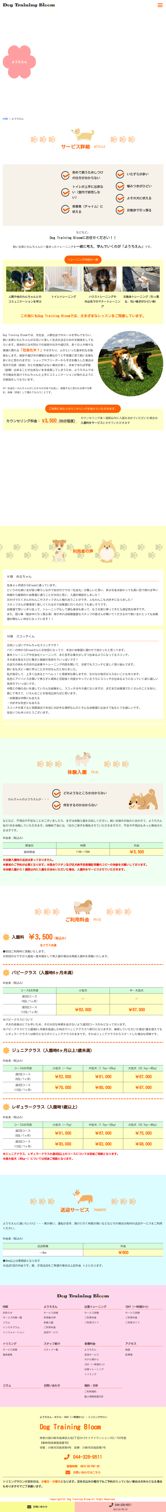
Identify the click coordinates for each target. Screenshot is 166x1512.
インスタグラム (11, 1327)
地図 (127, 1350)
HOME (5, 1306)
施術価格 (7, 1354)
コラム (6, 1322)
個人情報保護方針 (94, 1396)
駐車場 (128, 1354)
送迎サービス (51, 1332)
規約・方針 (91, 1385)
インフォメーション (13, 1332)
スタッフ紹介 (52, 1343)
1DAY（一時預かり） (137, 1306)
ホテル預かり (91, 1359)
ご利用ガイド (91, 1322)
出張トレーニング (95, 1306)
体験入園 (48, 1322)
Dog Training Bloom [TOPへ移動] (70, 1426)
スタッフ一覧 (51, 1350)
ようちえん (50, 1306)
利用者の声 (50, 1317)
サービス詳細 (51, 1313)
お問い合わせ (52, 1385)
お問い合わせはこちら (83, 1472)
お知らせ (7, 1313)
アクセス (130, 1343)
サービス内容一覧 (12, 1317)
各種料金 (89, 1343)
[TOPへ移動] (29, 5)
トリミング (9, 1343)
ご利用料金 (50, 1327)
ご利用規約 (90, 1391)
